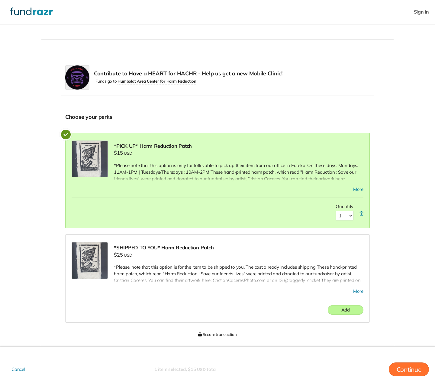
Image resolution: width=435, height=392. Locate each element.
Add (345, 310)
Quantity (344, 206)
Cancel (18, 369)
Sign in (421, 12)
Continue (409, 369)
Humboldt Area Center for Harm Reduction (157, 81)
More (358, 189)
